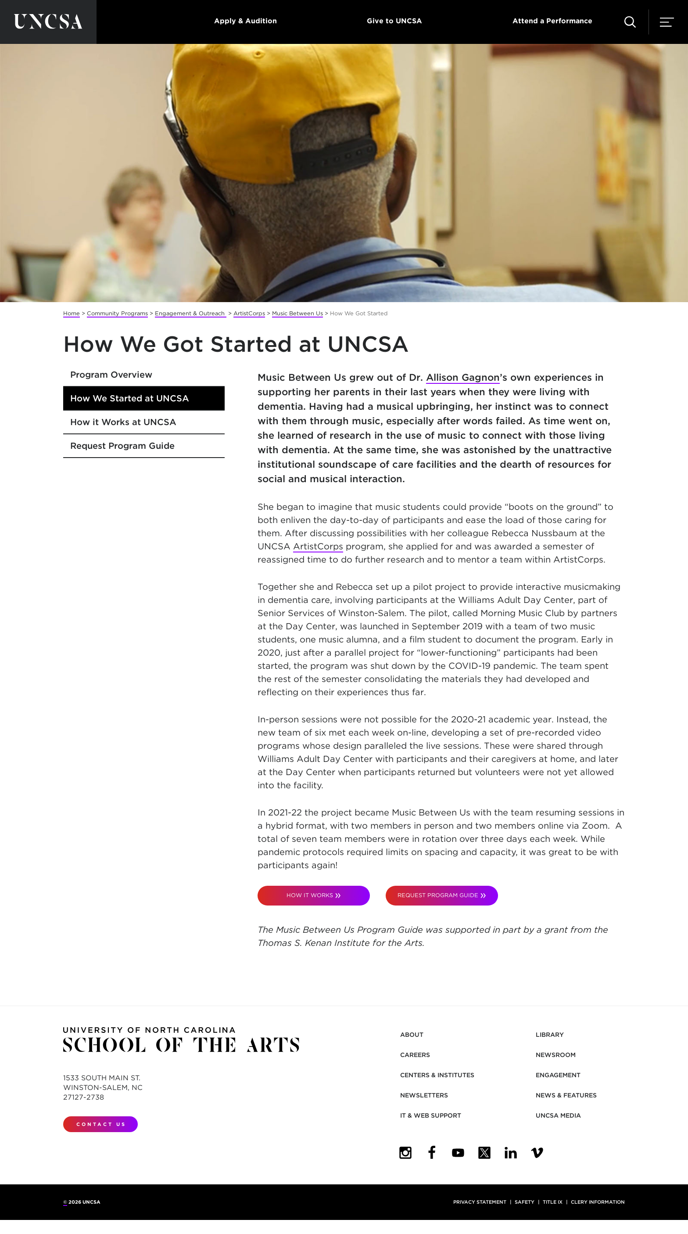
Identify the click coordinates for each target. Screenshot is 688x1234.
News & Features (566, 1095)
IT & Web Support (430, 1115)
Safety (524, 1202)
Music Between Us (297, 313)
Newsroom (556, 1054)
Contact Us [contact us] (101, 1124)
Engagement (558, 1075)
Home (71, 313)
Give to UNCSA (394, 21)
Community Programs (117, 313)
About (411, 1034)
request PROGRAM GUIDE (438, 895)
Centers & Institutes (437, 1075)
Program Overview (111, 374)
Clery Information (598, 1202)
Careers (415, 1054)
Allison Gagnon (463, 377)
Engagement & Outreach (190, 313)
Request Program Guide (122, 445)
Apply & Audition (245, 21)
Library (550, 1034)
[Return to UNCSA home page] (48, 22)
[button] (630, 22)
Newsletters (424, 1095)
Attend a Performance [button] (552, 21)
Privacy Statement (479, 1202)
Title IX (553, 1202)
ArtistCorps (249, 313)
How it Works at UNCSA (123, 422)
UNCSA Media (558, 1115)
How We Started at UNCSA (129, 398)
